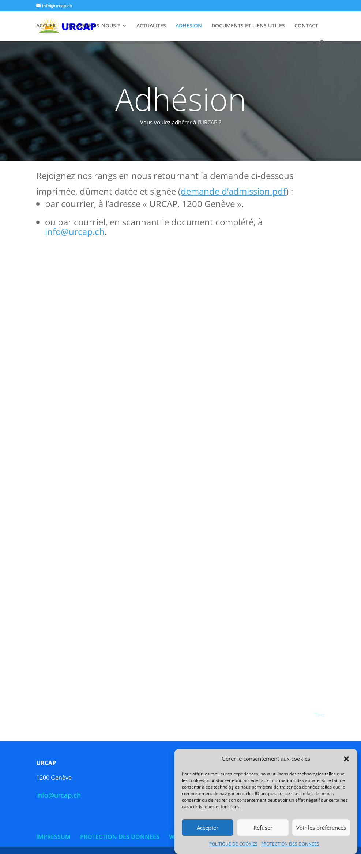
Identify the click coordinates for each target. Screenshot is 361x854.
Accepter (207, 827)
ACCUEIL (46, 26)
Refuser (262, 827)
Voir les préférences (321, 827)
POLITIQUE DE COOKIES (233, 844)
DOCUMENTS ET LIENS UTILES (248, 26)
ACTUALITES (151, 26)
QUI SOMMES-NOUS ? (93, 26)
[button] (346, 759)
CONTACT (306, 26)
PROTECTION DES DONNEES (290, 844)
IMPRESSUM (53, 837)
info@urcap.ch (75, 231)
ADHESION (189, 26)
